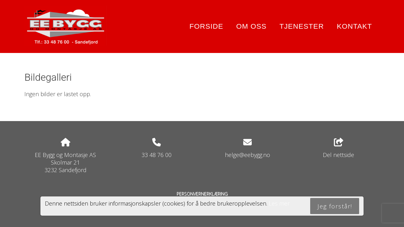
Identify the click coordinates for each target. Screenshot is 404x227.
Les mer (279, 203)
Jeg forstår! (334, 206)
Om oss (251, 26)
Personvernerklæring (202, 194)
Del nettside (338, 148)
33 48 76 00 (157, 155)
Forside (206, 26)
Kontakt (354, 26)
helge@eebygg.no (247, 155)
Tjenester (302, 26)
